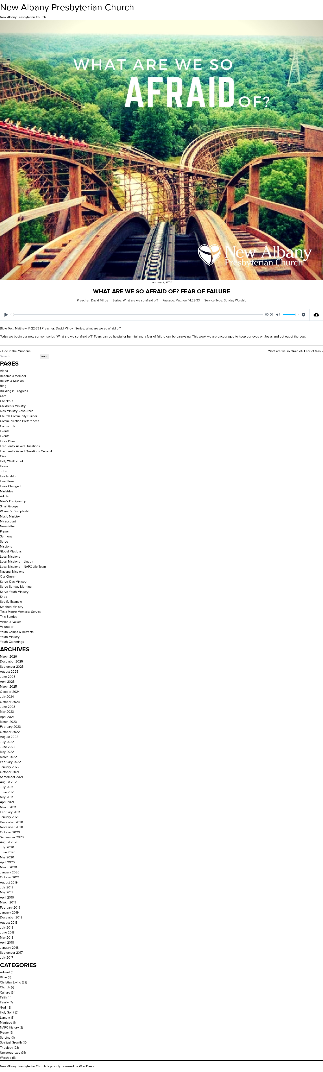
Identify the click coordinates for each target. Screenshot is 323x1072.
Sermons (6, 536)
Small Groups (9, 506)
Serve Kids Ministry (13, 581)
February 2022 (10, 762)
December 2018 (11, 917)
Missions (6, 546)
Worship (5, 1057)
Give (3, 456)
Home (4, 466)
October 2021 (9, 772)
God (3, 1007)
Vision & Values (11, 621)
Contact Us (7, 426)
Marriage (6, 1022)
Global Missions (11, 551)
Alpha (4, 370)
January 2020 (10, 872)
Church (5, 987)
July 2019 (6, 887)
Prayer (4, 531)
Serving (5, 1037)
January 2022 (9, 767)
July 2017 (6, 957)
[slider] (137, 314)
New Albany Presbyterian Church (67, 7)
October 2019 (9, 877)
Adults (4, 496)
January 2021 (9, 817)
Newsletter (7, 526)
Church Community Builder (18, 416)
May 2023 (7, 711)
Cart (3, 396)
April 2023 (7, 717)
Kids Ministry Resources (16, 411)
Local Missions (10, 556)
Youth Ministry (10, 637)
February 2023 (10, 726)
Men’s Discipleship (13, 501)
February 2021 (10, 812)
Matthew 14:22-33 (188, 300)
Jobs (3, 471)
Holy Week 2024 (11, 461)
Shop (3, 596)
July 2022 (7, 742)
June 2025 (7, 676)
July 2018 (6, 927)
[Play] (6, 314)
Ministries (6, 491)
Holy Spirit (7, 1012)
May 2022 (7, 751)
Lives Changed (10, 486)
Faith (3, 997)
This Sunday (8, 616)
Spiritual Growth (11, 1042)
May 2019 (6, 892)
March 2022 (8, 757)
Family (4, 1002)
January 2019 (9, 912)
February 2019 (10, 907)
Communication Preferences (19, 421)
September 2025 (12, 666)
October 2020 (10, 832)
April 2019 (7, 897)
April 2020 (7, 862)
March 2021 (8, 807)
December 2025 (11, 661)
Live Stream (8, 481)
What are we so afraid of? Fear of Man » (295, 351)
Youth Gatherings (12, 641)
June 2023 (7, 706)
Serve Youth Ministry (14, 591)
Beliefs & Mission (12, 381)
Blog (3, 385)
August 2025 (9, 671)
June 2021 (7, 792)
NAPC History (9, 1027)
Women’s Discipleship (15, 511)
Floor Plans (7, 441)
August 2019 (8, 882)
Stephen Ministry (11, 606)
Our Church (8, 576)
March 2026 (8, 656)
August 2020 (9, 842)
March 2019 (8, 902)
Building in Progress (14, 391)
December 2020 (11, 822)
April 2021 (7, 802)
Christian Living (10, 982)
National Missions (12, 571)
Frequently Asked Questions (20, 446)
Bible (3, 977)
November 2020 (11, 827)
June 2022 (7, 747)
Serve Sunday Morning (16, 586)
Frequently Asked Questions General (26, 451)
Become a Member (13, 376)
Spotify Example (11, 601)
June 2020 (7, 852)
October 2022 (10, 732)
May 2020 (7, 857)
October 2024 (10, 691)
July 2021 (6, 787)
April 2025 (7, 681)
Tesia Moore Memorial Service (20, 611)
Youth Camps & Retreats (17, 632)
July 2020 (7, 847)
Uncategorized (10, 1052)
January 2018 (9, 947)
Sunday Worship (235, 300)
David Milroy (99, 300)
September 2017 (11, 952)
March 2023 (8, 721)
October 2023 (10, 702)
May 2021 (6, 797)
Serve (4, 541)
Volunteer (6, 626)
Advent (5, 972)
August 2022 (9, 736)
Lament (5, 1017)
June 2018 (7, 932)
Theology (6, 1047)
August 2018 (8, 922)
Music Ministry (10, 516)
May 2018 (6, 937)
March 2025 (8, 686)
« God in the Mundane (15, 351)
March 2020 (8, 867)
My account (8, 521)
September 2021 (11, 777)
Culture (5, 992)
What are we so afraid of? (140, 300)
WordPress (86, 1066)
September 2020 (12, 837)
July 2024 (7, 696)
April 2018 (7, 942)
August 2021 (8, 782)
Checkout (6, 401)
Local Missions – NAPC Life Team (23, 566)
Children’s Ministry (13, 406)
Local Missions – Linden (16, 561)
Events (4, 431)
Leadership (7, 476)
